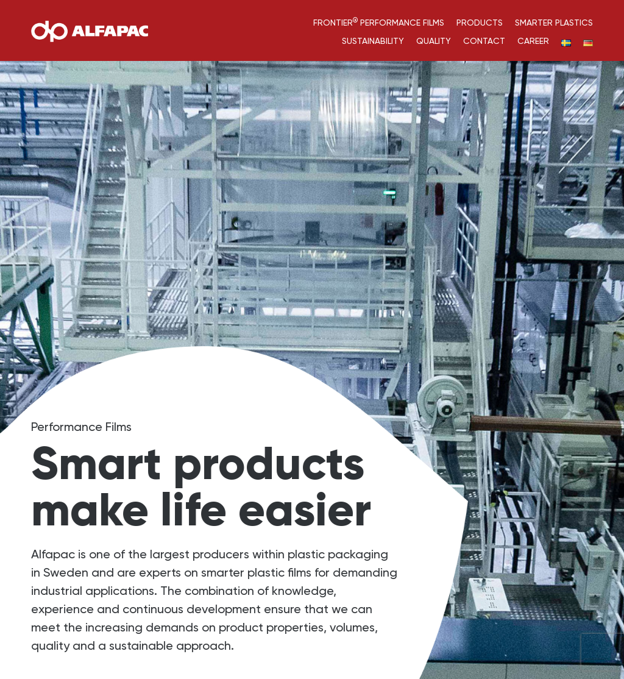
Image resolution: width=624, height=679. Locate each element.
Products (479, 22)
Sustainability (373, 41)
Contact (484, 41)
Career (533, 41)
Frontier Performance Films (378, 22)
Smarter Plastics (554, 22)
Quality (433, 41)
